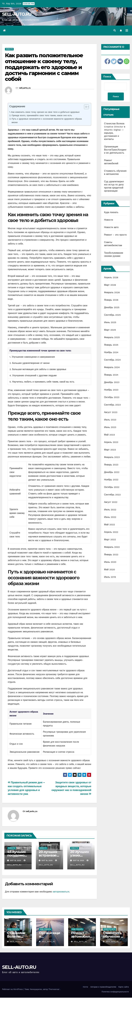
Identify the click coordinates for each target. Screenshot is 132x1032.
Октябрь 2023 (111, 397)
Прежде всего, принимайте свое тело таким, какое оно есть (42, 115)
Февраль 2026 (112, 292)
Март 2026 (110, 285)
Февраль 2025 (112, 337)
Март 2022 (110, 539)
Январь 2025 (111, 344)
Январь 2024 (111, 374)
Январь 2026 (111, 300)
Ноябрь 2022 (111, 479)
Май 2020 (109, 569)
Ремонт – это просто (115, 234)
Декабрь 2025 (111, 307)
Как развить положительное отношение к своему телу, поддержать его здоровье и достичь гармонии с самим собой (44, 67)
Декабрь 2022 (111, 472)
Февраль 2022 (112, 547)
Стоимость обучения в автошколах (113, 936)
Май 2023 (109, 434)
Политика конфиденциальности (115, 992)
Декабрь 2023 (111, 382)
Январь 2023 (111, 464)
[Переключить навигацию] (127, 30)
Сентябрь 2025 (112, 315)
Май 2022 (109, 524)
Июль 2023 (110, 419)
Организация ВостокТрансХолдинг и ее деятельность (115, 149)
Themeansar (53, 989)
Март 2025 (110, 330)
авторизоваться (61, 891)
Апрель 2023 (111, 442)
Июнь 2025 (110, 322)
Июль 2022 (110, 509)
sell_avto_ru (25, 88)
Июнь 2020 (110, 562)
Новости (9, 49)
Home (85, 987)
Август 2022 (110, 502)
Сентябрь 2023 (112, 404)
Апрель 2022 (111, 532)
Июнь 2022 (110, 517)
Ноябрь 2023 (111, 389)
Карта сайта (123, 987)
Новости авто (111, 227)
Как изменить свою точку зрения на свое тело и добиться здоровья (45, 112)
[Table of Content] (86, 107)
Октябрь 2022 (111, 487)
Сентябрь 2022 (112, 494)
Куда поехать (111, 212)
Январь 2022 (111, 554)
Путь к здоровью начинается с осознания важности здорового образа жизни (47, 120)
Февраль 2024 (112, 367)
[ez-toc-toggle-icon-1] (85, 107)
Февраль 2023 (112, 457)
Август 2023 (110, 412)
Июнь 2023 (110, 427)
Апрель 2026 (111, 277)
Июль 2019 (110, 577)
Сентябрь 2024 (112, 359)
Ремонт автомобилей (81, 936)
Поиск (107, 76)
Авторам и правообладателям (103, 987)
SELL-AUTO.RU (16, 14)
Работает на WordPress (12, 989)
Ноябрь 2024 (111, 352)
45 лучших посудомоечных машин (18, 855)
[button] (115, 30)
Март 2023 (110, 449)
